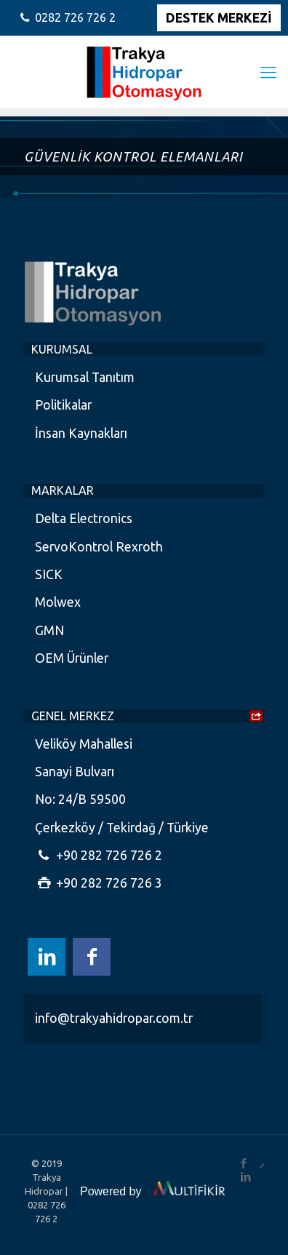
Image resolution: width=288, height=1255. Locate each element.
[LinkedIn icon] (46, 957)
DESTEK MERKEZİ (219, 18)
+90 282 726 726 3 (98, 883)
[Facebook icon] (92, 957)
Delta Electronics (83, 518)
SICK (49, 574)
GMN (49, 630)
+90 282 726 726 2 (98, 855)
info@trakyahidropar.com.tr (114, 1018)
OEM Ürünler (71, 658)
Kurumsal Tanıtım (85, 377)
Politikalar (63, 405)
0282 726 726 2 (75, 17)
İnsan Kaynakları (81, 433)
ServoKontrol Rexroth (99, 547)
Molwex (58, 602)
